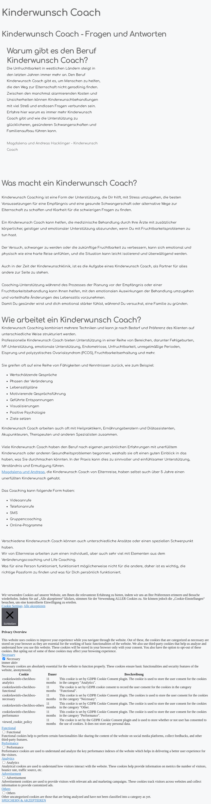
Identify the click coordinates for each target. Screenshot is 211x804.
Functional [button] (9, 728)
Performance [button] (10, 743)
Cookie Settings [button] (12, 606)
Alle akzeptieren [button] (34, 606)
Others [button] (6, 789)
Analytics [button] (8, 758)
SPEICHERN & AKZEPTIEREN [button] (24, 800)
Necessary (13, 659)
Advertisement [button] (11, 773)
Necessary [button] (8, 655)
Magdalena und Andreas (23, 472)
